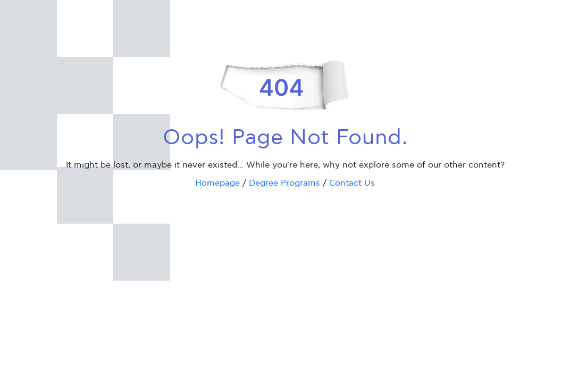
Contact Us (352, 183)
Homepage (217, 183)
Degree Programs (284, 183)
